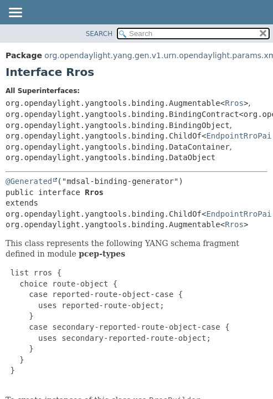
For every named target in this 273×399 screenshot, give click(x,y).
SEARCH (99, 34)
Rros (234, 103)
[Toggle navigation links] (15, 13)
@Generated (29, 181)
